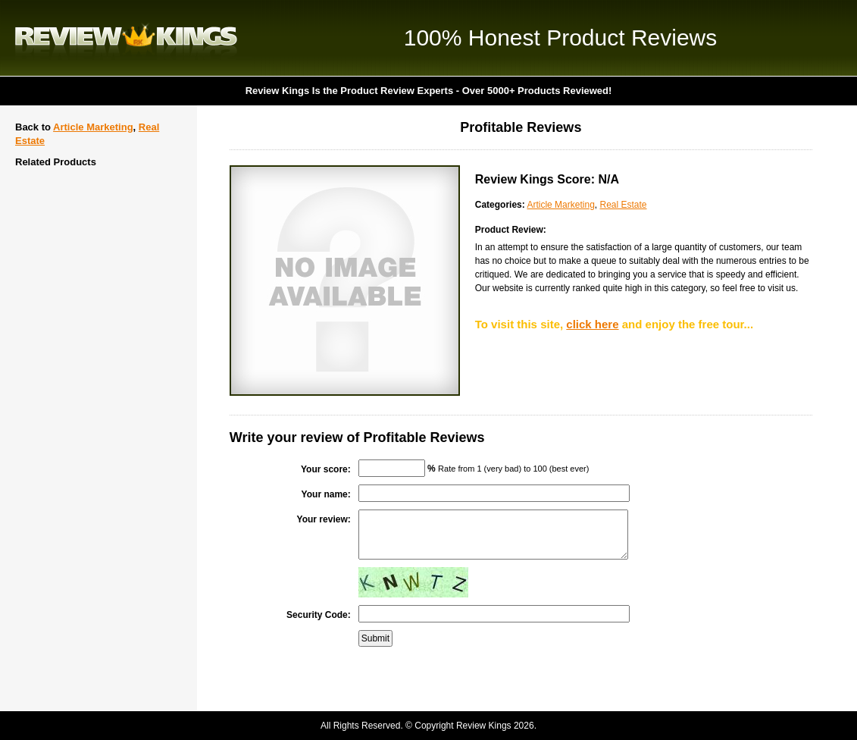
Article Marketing (93, 127)
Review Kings (126, 38)
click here (592, 324)
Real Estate (622, 204)
